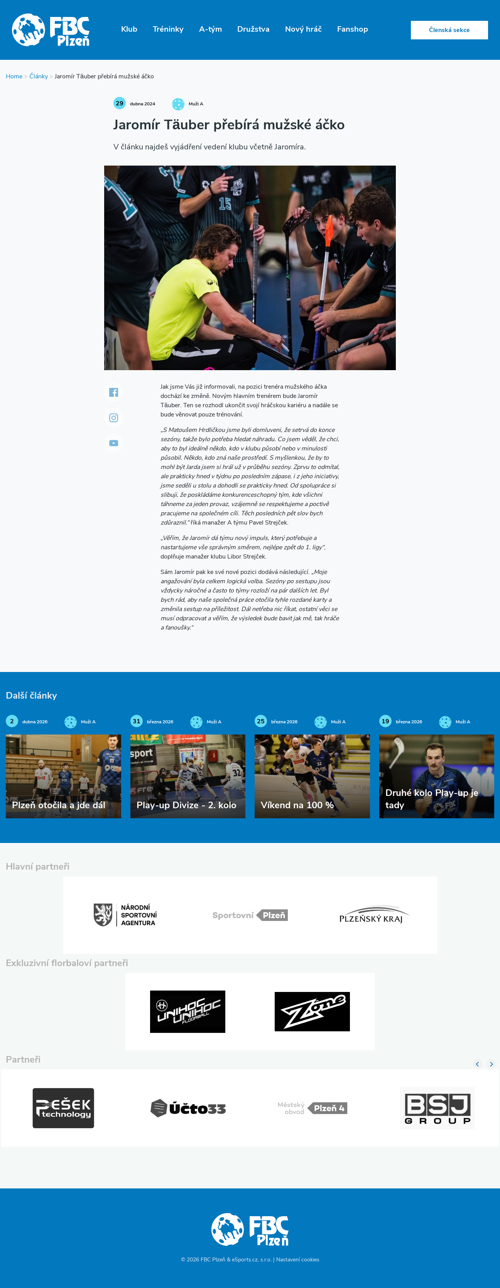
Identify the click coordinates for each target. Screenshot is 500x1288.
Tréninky (168, 30)
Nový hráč (303, 30)
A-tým (210, 30)
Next (491, 1064)
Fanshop (352, 30)
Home (14, 77)
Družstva (253, 30)
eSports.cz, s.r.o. (252, 1260)
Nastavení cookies (297, 1260)
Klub (129, 30)
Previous (477, 1064)
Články (38, 77)
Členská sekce (449, 30)
